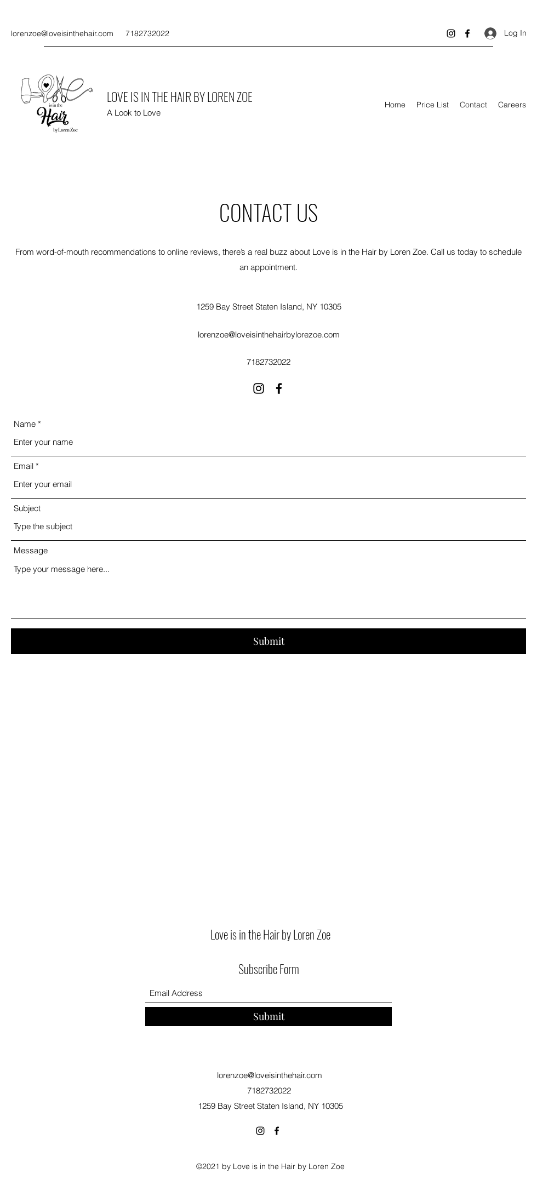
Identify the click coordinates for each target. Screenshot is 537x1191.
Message (31, 550)
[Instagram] (450, 33)
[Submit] (268, 641)
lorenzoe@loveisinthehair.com (62, 33)
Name (25, 424)
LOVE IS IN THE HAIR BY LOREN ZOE (180, 96)
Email (23, 466)
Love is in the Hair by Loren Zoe (270, 934)
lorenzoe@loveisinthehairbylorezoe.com (269, 334)
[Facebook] (467, 33)
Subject (27, 508)
